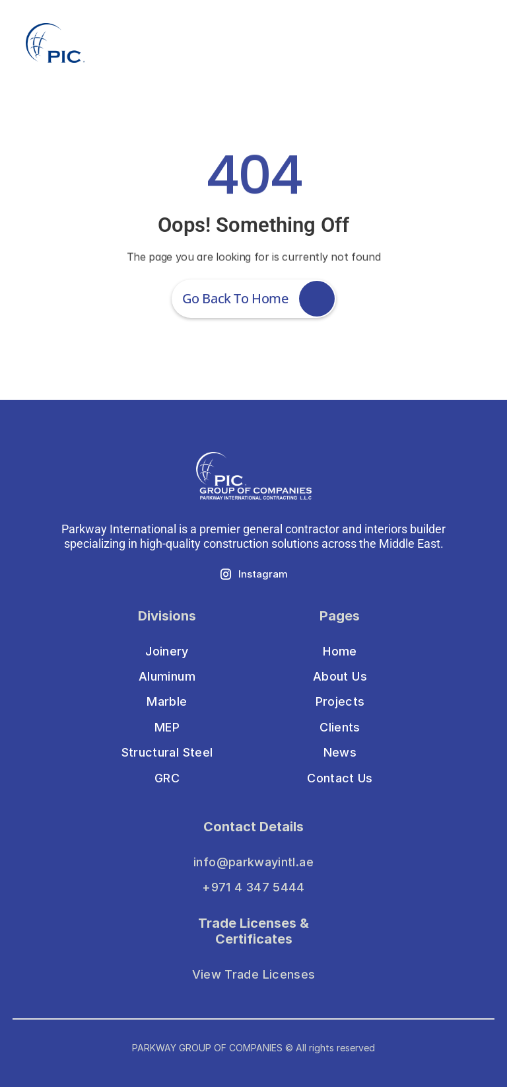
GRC (167, 778)
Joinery (167, 651)
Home (339, 651)
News (339, 752)
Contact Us (340, 778)
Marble (167, 701)
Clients (340, 727)
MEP (167, 727)
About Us (340, 676)
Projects (340, 701)
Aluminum (167, 676)
